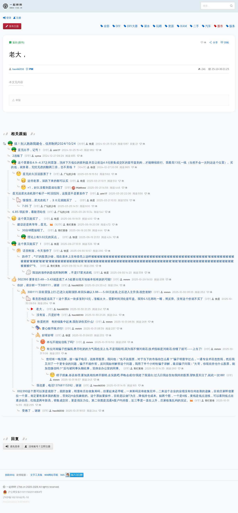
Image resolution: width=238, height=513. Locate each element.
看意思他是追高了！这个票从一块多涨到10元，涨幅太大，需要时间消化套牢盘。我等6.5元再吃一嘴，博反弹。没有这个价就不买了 (117, 299)
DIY (118, 26)
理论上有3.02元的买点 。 (44, 237)
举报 (16, 100)
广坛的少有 (68, 174)
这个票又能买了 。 (30, 218)
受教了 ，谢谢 (31, 410)
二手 (196, 26)
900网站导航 (51, 475)
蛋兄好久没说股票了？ (37, 174)
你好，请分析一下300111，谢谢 (38, 285)
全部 (106, 26)
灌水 (147, 26)
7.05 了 (27, 206)
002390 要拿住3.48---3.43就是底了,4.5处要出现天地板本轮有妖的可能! (64, 279)
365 (62, 475)
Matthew (79, 187)
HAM (183, 26)
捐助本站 (10, 474)
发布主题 (12, 26)
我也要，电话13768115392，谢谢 (59, 385)
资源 (171, 26)
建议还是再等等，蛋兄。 (33, 224)
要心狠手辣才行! (52, 328)
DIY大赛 (132, 26)
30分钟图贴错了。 (34, 230)
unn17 (55, 149)
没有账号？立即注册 (37, 446)
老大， (40, 309)
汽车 (208, 26)
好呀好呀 (48, 335)
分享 (214, 42)
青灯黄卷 (69, 224)
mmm (125, 279)
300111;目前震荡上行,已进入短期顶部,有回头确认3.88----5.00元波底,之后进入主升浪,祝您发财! (89, 292)
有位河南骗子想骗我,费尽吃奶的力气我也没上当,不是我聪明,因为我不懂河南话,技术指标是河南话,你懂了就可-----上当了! (124, 349)
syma (36, 155)
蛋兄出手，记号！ (29, 150)
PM (29, 69)
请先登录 (13, 446)
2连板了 (17, 156)
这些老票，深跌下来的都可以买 (47, 181)
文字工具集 (36, 475)
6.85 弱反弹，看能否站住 (29, 212)
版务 (232, 26)
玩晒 (159, 26)
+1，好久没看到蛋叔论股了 (45, 187)
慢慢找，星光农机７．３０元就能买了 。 (50, 200)
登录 (7, 17)
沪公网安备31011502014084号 (25, 491)
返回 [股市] (16, 42)
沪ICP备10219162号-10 (16, 497)
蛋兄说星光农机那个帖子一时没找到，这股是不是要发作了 (50, 193)
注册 (17, 17)
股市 (220, 26)
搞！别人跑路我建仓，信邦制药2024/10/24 (45, 143)
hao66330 (16, 69)
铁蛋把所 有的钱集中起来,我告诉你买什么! (65, 321)
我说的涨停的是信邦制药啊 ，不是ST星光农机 (62, 272)
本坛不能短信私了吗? (60, 342)
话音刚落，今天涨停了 (37, 250)
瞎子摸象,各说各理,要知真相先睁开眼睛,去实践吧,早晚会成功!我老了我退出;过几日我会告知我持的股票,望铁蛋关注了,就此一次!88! (140, 375)
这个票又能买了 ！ (30, 244)
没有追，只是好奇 (48, 315)
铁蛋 (90, 143)
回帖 (225, 42)
